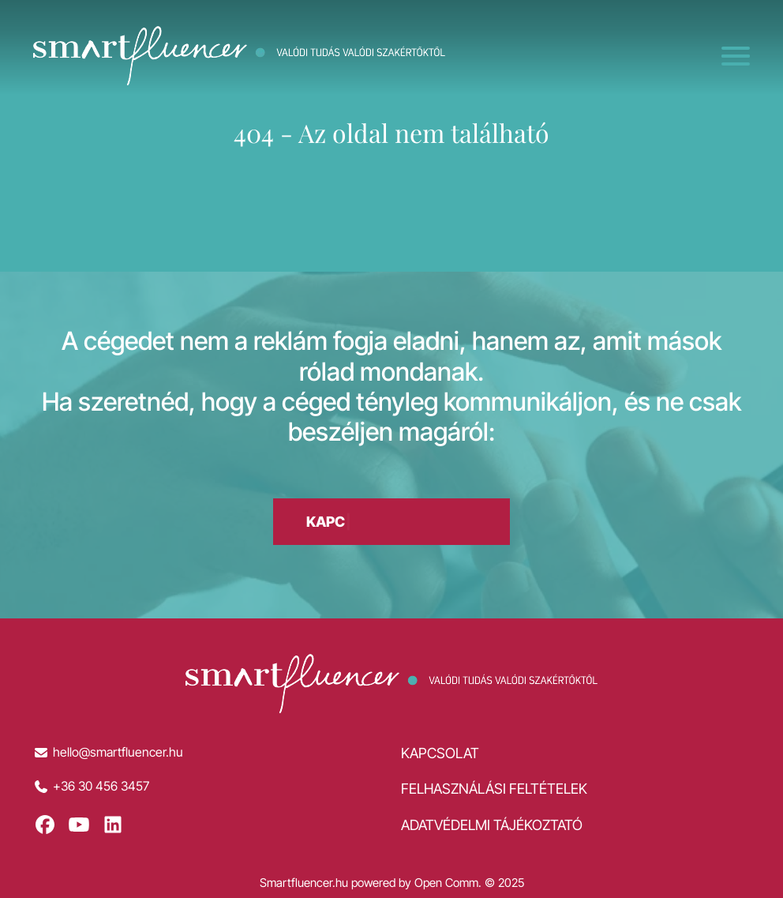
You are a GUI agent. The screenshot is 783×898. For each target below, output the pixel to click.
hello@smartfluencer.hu (118, 752)
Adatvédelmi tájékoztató (492, 825)
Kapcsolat (440, 753)
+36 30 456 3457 (101, 786)
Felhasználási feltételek (494, 788)
